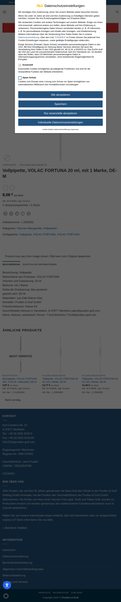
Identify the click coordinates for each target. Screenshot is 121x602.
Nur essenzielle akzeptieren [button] (60, 113)
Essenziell (27, 64)
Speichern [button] (60, 103)
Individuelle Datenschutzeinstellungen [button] (60, 122)
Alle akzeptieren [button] (60, 94)
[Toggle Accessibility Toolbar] (6, 585)
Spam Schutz (28, 77)
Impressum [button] (75, 129)
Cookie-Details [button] (47, 129)
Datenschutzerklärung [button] (62, 129)
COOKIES (60, 37)
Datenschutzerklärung (28, 37)
